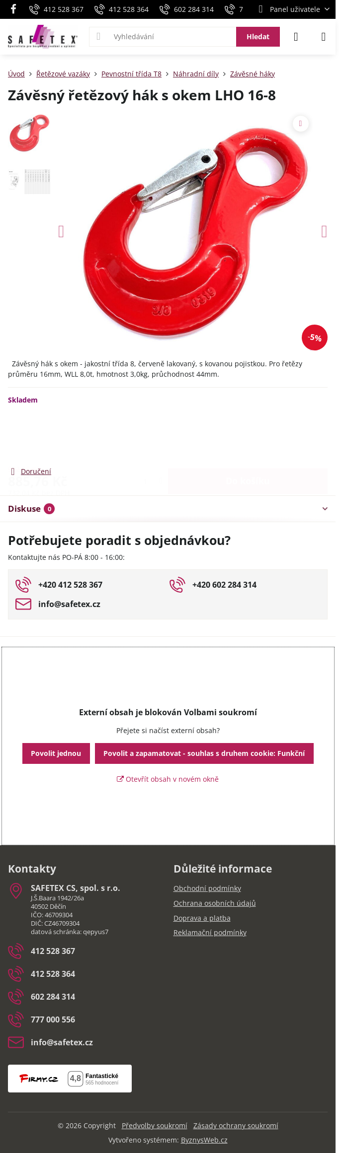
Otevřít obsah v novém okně (168, 779)
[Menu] (324, 37)
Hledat (258, 36)
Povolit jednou (56, 753)
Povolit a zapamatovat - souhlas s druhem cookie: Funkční (204, 753)
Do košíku (248, 435)
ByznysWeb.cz (204, 1140)
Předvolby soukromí (154, 1125)
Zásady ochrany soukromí (235, 1125)
